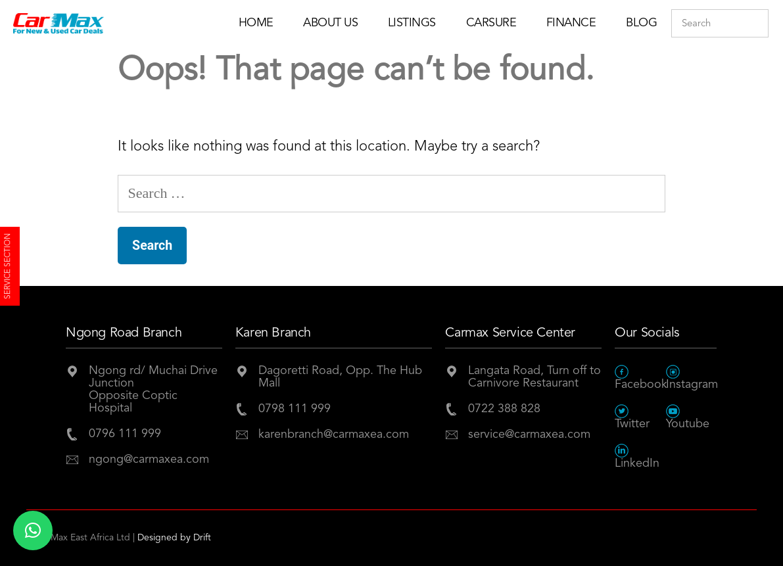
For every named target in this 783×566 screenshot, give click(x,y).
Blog (641, 23)
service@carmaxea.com (529, 434)
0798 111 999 (294, 409)
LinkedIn (637, 456)
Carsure (491, 23)
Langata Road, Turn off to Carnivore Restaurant (534, 377)
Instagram (691, 377)
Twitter (632, 417)
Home (256, 23)
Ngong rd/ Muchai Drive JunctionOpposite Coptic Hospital (153, 389)
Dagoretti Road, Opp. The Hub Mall (340, 377)
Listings (412, 23)
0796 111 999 (125, 434)
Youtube (687, 417)
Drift (202, 537)
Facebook (640, 377)
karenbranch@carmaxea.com (333, 434)
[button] (33, 530)
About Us (330, 23)
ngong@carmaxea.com (149, 459)
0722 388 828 (504, 409)
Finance (571, 23)
